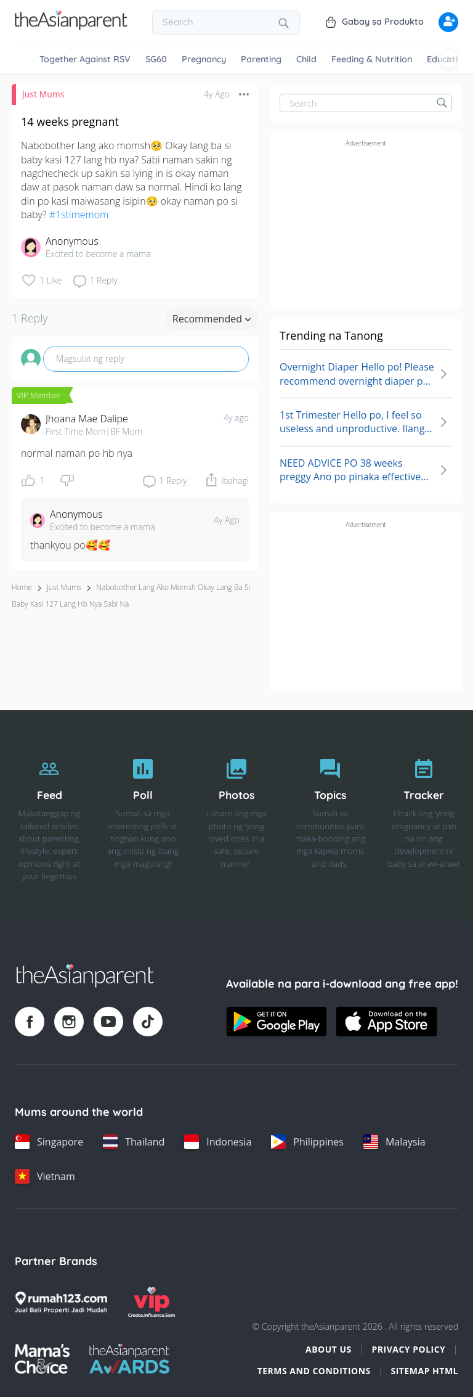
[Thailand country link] (133, 1141)
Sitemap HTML (424, 1371)
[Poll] (143, 816)
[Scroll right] (448, 59)
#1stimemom (78, 214)
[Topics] (330, 816)
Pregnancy (204, 59)
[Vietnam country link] (45, 1176)
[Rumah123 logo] (61, 1302)
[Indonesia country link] (217, 1141)
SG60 (156, 59)
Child (306, 59)
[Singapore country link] (49, 1141)
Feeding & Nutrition (371, 59)
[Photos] (236, 816)
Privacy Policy (408, 1349)
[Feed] (49, 816)
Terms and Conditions (314, 1371)
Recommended (211, 319)
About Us (328, 1349)
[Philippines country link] (307, 1141)
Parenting (261, 59)
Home (22, 587)
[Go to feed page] (71, 26)
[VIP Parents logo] (151, 1302)
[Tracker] (424, 816)
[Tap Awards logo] (129, 1358)
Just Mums (43, 94)
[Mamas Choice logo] (42, 1358)
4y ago (236, 418)
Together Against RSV (85, 59)
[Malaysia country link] (394, 1141)
